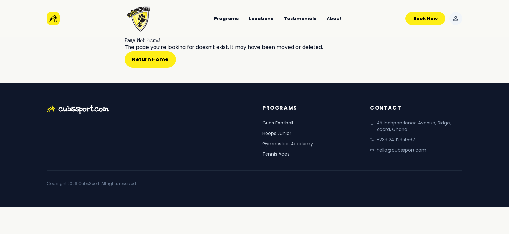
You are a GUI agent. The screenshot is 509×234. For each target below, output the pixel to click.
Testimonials (300, 18)
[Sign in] (455, 18)
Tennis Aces (276, 154)
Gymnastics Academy (287, 143)
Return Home (150, 59)
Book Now (425, 18)
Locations (261, 18)
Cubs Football (277, 123)
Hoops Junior (276, 133)
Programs (226, 18)
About (334, 18)
